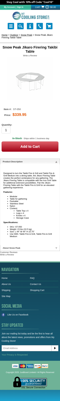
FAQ (32, 278)
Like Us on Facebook (15, 314)
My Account (9, 7)
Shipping (6, 290)
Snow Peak (26, 35)
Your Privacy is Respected (15, 354)
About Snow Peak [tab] (30, 248)
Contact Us (35, 284)
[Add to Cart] (30, 147)
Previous (8, 73)
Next (52, 73)
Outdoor (14, 35)
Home (5, 35)
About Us (6, 284)
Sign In (20, 7)
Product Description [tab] (30, 161)
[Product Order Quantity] (6, 130)
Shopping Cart (37, 290)
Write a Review (30, 55)
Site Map (6, 296)
